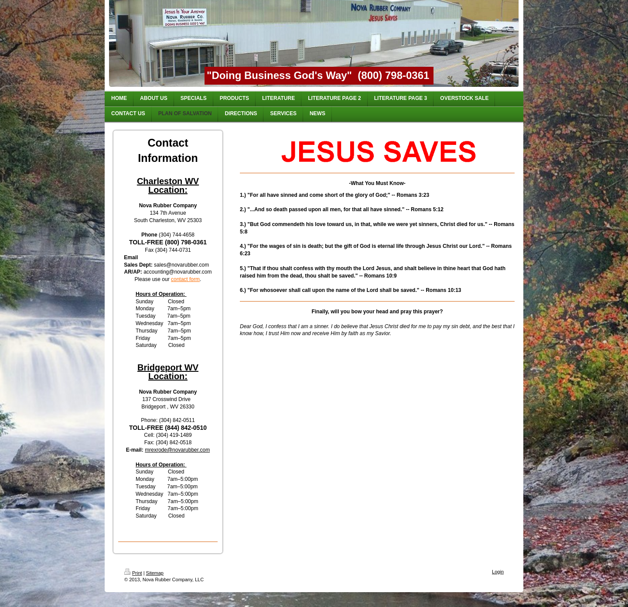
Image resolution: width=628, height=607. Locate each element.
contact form (185, 279)
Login (498, 571)
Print (133, 573)
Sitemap (155, 573)
